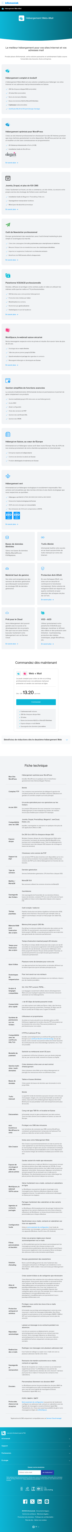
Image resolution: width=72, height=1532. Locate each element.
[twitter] (32, 1501)
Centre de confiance (29, 1514)
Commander (36, 702)
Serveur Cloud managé (53, 1418)
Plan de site (29, 1520)
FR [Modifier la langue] (37, 1527)
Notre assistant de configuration (32, 1402)
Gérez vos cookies (40, 1520)
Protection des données (26, 1517)
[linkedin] (39, 1501)
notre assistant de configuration (38, 1227)
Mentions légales (43, 1514)
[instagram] (47, 1501)
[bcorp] (21, 1489)
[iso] (40, 1489)
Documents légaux (42, 1511)
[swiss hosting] (48, 1489)
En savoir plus (11, 163)
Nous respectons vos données (31, 1478)
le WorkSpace (42, 1410)
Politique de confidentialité (44, 1517)
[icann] (27, 1489)
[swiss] (33, 1489)
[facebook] (25, 1501)
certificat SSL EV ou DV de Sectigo (42, 1039)
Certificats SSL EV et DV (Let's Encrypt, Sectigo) (24, 109)
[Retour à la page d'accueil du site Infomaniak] (12, 3)
